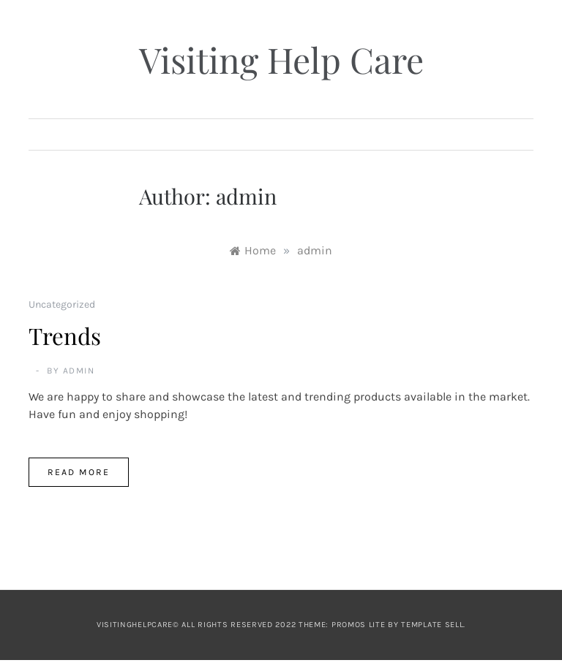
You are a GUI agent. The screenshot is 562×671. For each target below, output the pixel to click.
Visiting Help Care (281, 59)
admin (79, 370)
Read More (79, 472)
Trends (65, 335)
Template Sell (432, 624)
